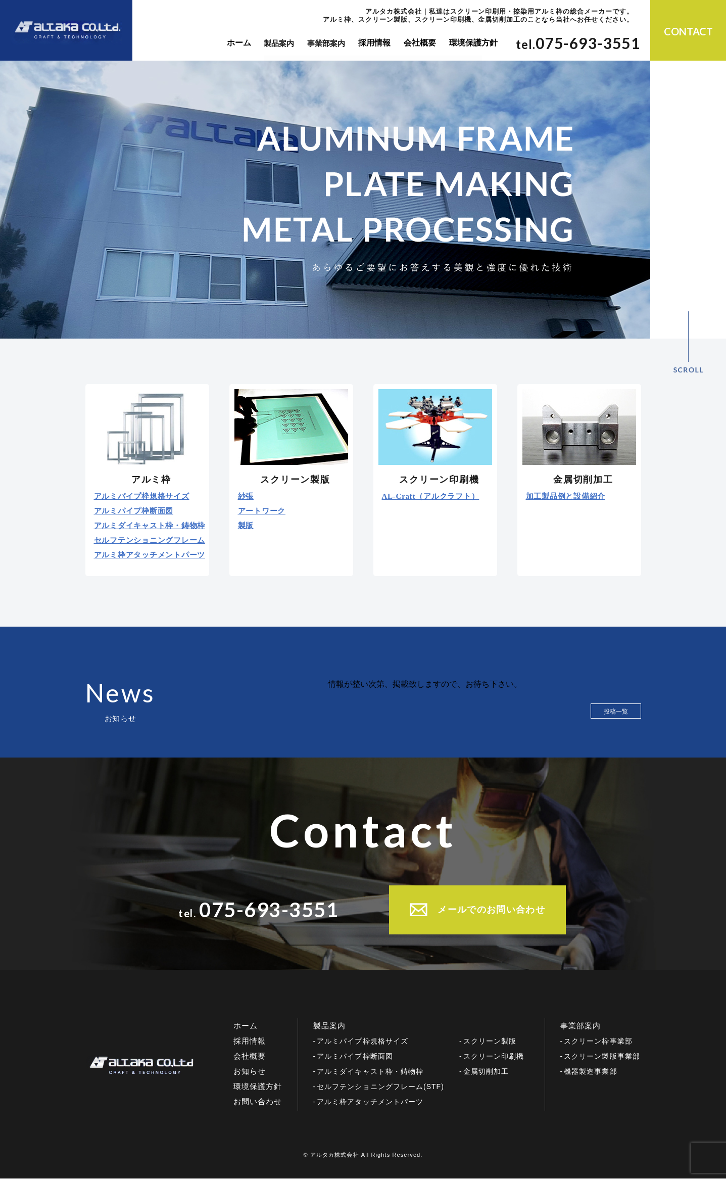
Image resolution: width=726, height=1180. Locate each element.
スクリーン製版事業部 (602, 1058)
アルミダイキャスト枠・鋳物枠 (150, 526)
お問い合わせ (257, 1103)
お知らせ (249, 1072)
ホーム (238, 43)
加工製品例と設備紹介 (566, 496)
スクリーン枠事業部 (598, 1043)
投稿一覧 (616, 711)
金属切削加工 (486, 1073)
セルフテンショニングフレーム (150, 540)
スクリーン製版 (489, 1043)
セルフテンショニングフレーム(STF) (380, 1088)
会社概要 (418, 43)
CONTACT (688, 31)
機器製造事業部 (590, 1073)
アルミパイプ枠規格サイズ (141, 496)
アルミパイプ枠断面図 (134, 511)
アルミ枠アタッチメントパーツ (150, 555)
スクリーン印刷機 (493, 1058)
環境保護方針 (470, 43)
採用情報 (374, 43)
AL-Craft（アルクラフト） (430, 496)
